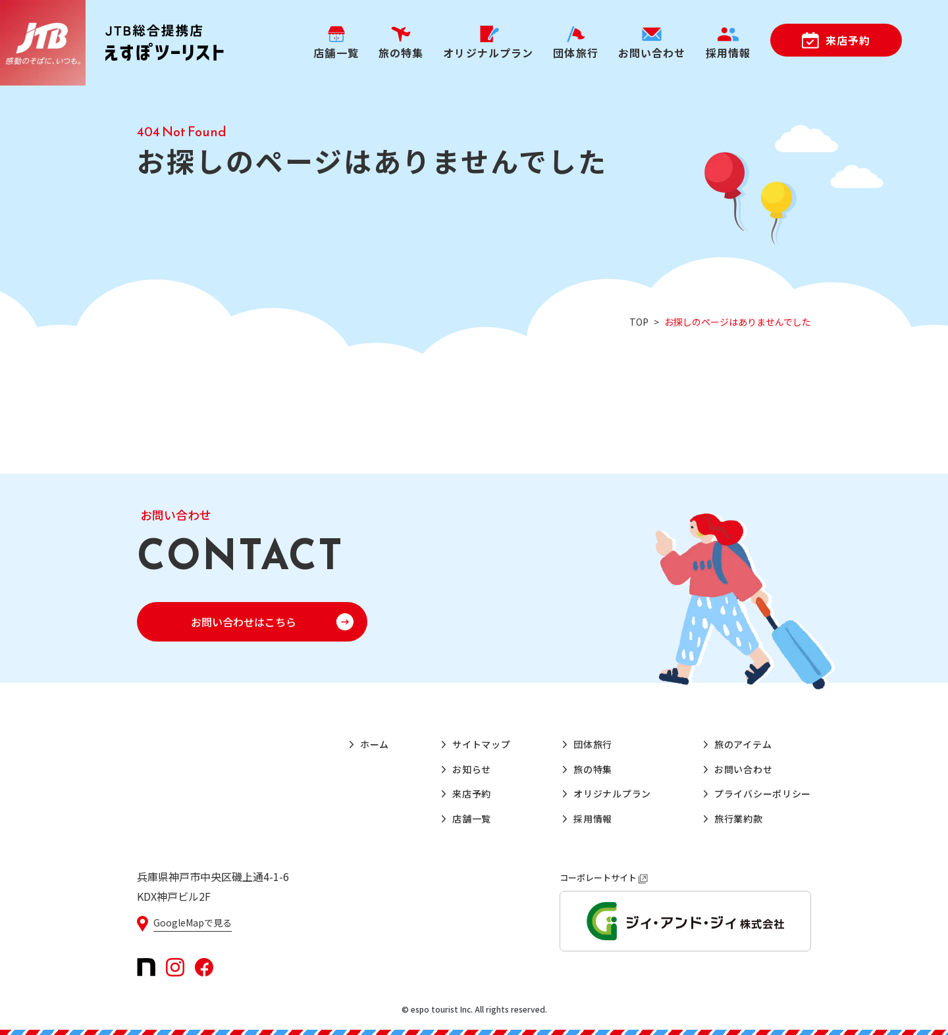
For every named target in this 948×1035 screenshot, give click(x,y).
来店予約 (848, 40)
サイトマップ (481, 744)
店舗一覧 (471, 818)
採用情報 (592, 818)
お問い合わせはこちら (243, 622)
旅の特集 (592, 769)
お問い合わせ (743, 769)
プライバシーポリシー (762, 793)
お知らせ (471, 769)
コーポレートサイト (604, 877)
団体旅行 (592, 744)
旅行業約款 (738, 818)
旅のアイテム (743, 744)
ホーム (374, 744)
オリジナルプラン (612, 793)
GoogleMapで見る (192, 922)
